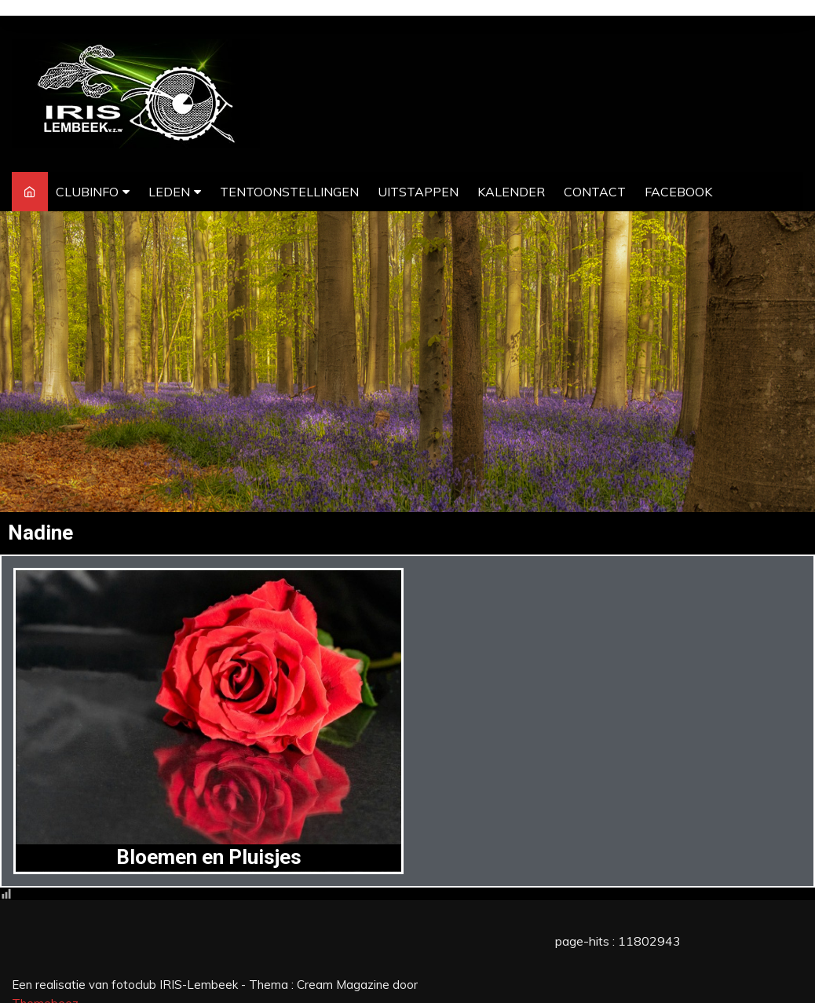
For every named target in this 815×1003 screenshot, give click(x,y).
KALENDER (511, 192)
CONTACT (595, 192)
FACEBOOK (678, 192)
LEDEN (169, 192)
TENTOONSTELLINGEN (289, 192)
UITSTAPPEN (418, 192)
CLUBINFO (87, 192)
